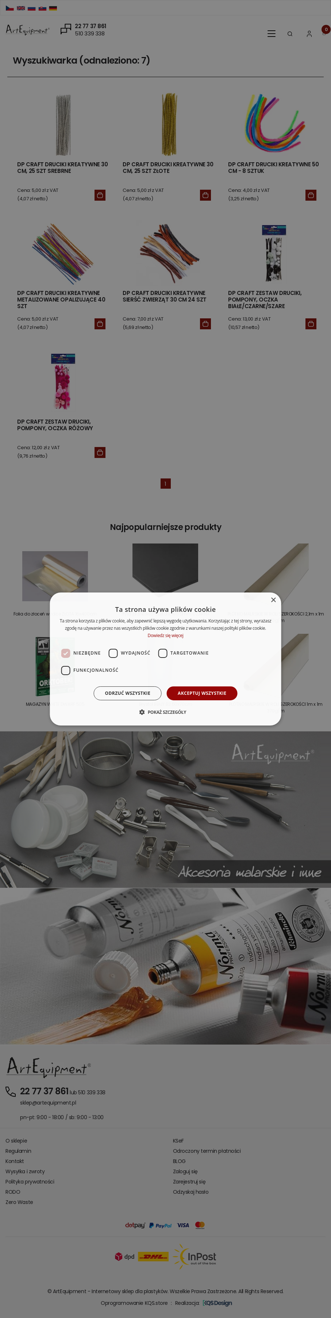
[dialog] (165, 659)
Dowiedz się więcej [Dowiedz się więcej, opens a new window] (166, 635)
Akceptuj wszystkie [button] (202, 693)
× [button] (273, 600)
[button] (165, 712)
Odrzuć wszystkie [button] (127, 693)
